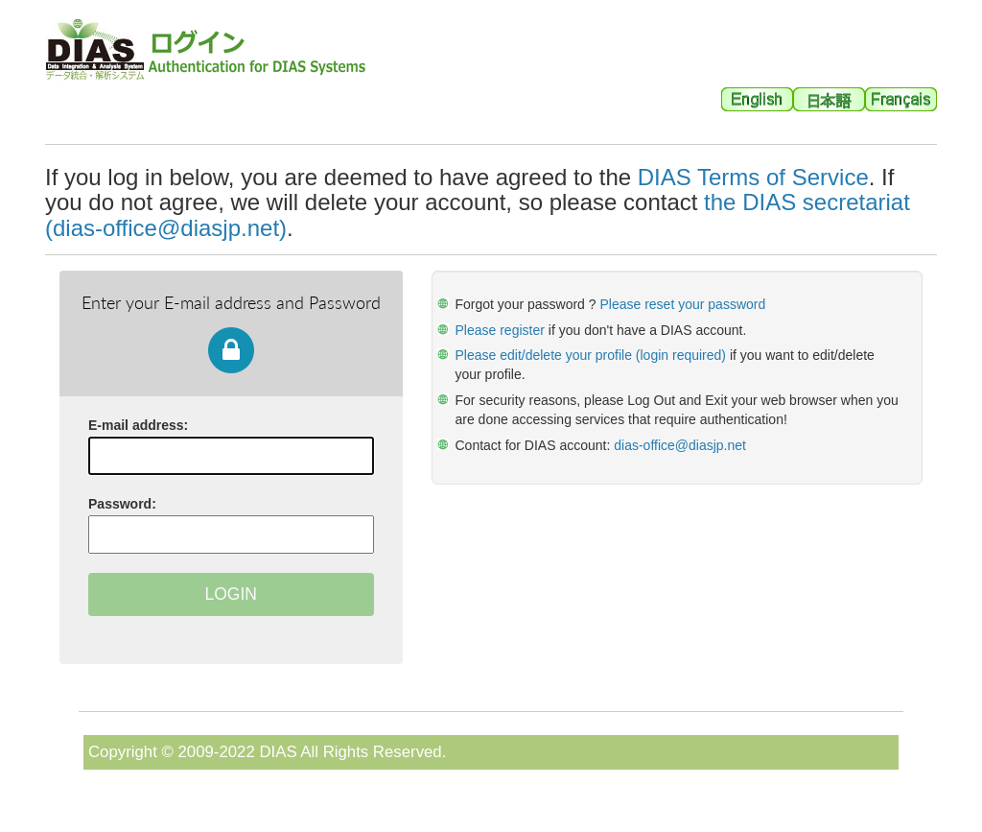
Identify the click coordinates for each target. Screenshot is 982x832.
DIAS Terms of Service (753, 177)
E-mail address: (138, 425)
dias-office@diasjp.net (680, 445)
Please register (502, 330)
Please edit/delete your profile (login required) (591, 355)
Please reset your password (682, 304)
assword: (122, 503)
